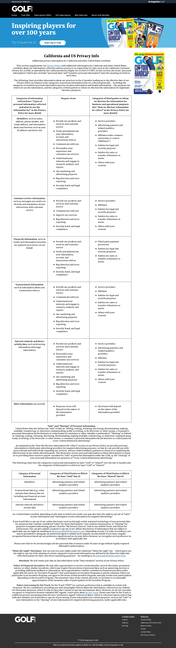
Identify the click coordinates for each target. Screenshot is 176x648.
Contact (124, 620)
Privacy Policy (54, 65)
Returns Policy (146, 626)
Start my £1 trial (52, 42)
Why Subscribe (81, 15)
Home (14, 15)
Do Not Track (91, 592)
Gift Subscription (63, 15)
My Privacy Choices (148, 635)
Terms (143, 629)
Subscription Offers (42, 15)
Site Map (125, 626)
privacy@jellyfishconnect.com (69, 531)
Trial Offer (25, 15)
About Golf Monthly (100, 15)
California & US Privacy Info (151, 623)
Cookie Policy (146, 632)
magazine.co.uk (91, 640)
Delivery (125, 623)
